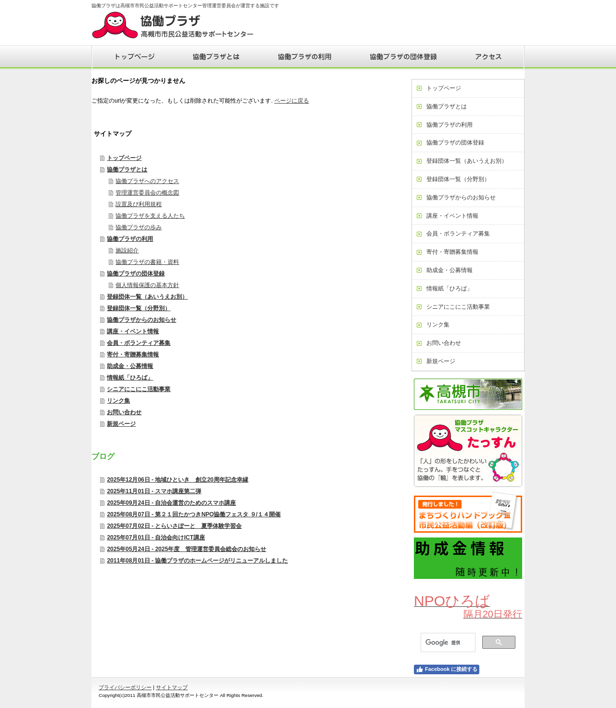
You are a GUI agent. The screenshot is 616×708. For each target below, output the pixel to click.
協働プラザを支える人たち (150, 215)
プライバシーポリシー (125, 687)
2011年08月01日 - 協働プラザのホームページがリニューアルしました (197, 560)
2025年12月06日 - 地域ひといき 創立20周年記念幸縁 (177, 479)
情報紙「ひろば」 (130, 377)
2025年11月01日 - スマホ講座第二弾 (154, 491)
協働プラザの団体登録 (136, 273)
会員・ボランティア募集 (138, 343)
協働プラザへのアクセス (147, 181)
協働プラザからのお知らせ (141, 319)
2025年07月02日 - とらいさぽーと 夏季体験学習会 (174, 526)
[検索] (447, 643)
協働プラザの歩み (139, 227)
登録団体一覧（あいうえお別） (147, 296)
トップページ (124, 158)
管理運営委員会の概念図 (147, 192)
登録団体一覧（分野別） (138, 308)
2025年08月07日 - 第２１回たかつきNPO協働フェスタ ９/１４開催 (194, 514)
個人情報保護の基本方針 (147, 285)
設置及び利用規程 (139, 204)
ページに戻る (291, 100)
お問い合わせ (124, 412)
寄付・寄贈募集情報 (133, 354)
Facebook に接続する (446, 669)
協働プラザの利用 (130, 239)
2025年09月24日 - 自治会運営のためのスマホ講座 (171, 502)
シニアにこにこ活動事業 (138, 389)
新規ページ (121, 423)
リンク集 (118, 400)
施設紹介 (127, 250)
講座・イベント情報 (133, 331)
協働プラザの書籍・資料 (147, 262)
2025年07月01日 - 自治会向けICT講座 (156, 537)
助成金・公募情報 (130, 366)
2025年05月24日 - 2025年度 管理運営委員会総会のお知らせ (186, 549)
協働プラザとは (127, 169)
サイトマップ (172, 687)
